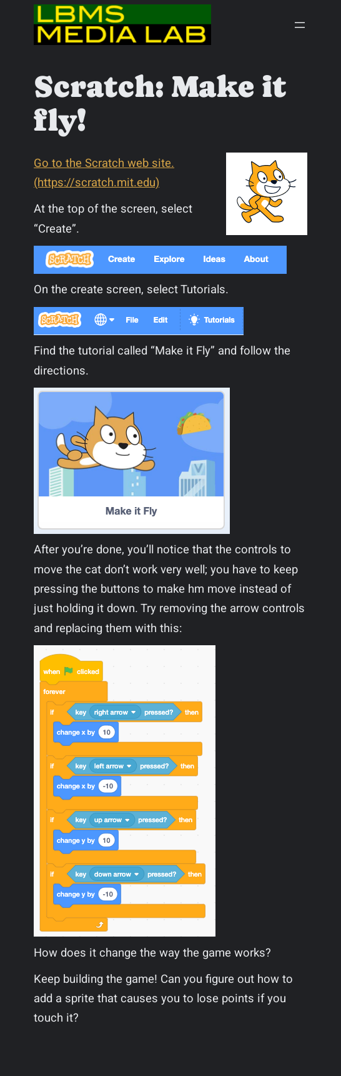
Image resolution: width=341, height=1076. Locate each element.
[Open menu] (299, 25)
